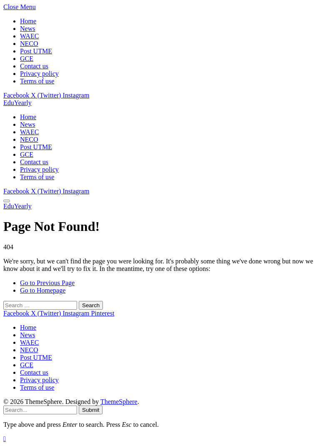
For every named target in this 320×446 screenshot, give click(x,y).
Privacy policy (39, 73)
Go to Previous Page (47, 282)
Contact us (34, 66)
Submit (90, 410)
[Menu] (6, 201)
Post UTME (36, 51)
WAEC (29, 36)
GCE (26, 58)
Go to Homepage (42, 290)
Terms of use (37, 81)
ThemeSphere (119, 401)
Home (28, 21)
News (27, 28)
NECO (29, 43)
